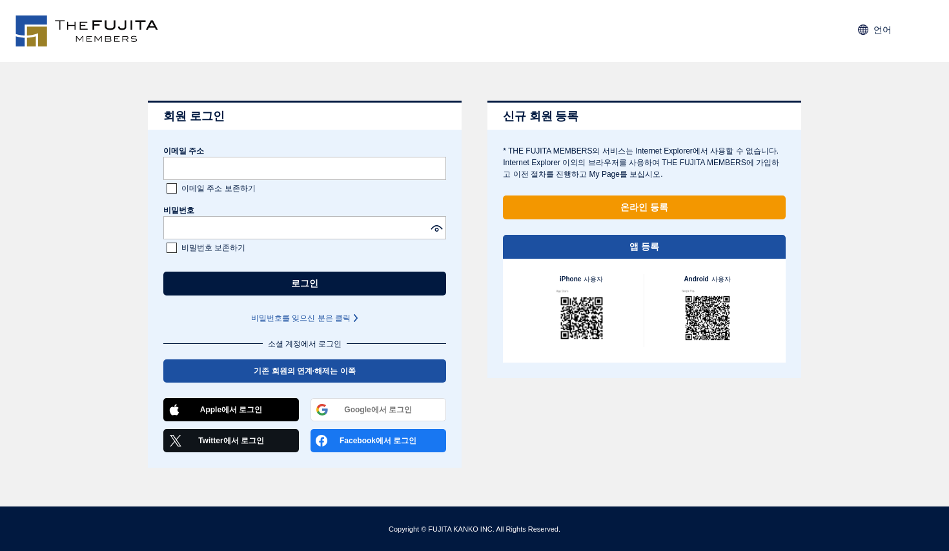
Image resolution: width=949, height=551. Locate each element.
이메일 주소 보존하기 (218, 188)
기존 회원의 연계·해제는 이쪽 (304, 371)
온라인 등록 (644, 207)
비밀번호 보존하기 (213, 247)
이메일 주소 (183, 150)
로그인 (304, 283)
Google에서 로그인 (364, 410)
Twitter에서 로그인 (216, 440)
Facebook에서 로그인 (366, 440)
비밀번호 (178, 210)
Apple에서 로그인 (215, 410)
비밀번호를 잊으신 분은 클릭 (301, 318)
